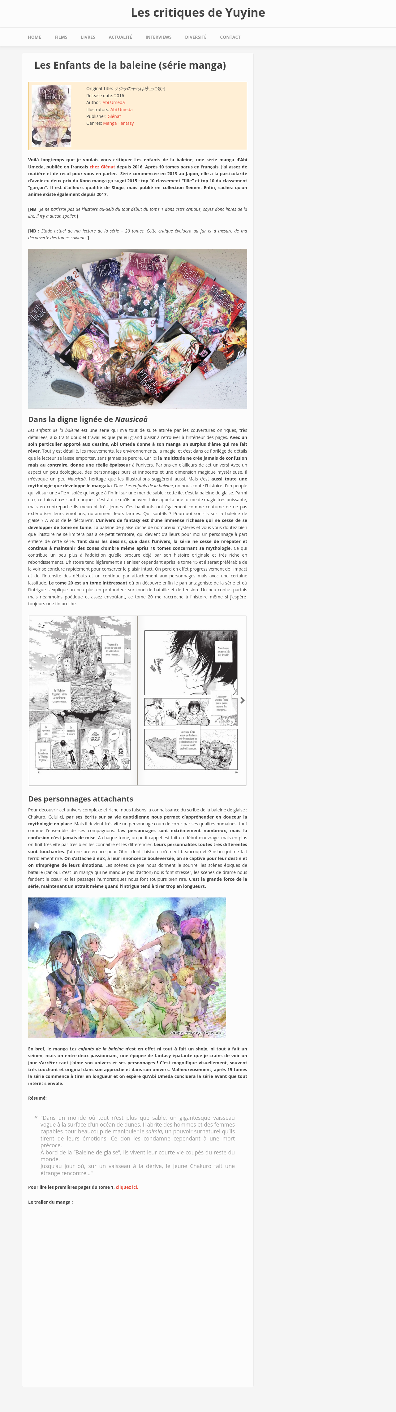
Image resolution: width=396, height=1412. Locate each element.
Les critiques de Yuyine (198, 12)
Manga (110, 123)
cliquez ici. (127, 1187)
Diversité (195, 37)
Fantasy (126, 123)
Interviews (158, 37)
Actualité (120, 37)
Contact (230, 37)
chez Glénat (102, 167)
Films (61, 37)
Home (34, 37)
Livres (88, 37)
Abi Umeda (113, 102)
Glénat (114, 116)
